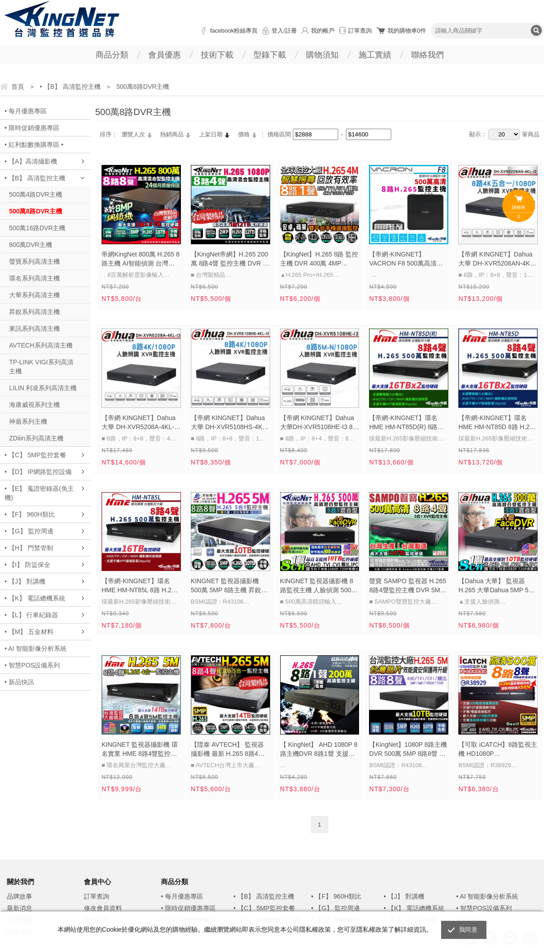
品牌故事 (19, 896)
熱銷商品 (172, 134)
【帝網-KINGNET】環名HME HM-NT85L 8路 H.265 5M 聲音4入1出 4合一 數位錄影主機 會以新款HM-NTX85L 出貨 (140, 586)
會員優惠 (164, 54)
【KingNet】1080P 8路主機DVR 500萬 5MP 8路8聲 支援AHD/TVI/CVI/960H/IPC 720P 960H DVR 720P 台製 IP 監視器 (408, 750)
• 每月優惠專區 (26, 111)
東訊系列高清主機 (34, 328)
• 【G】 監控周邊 (29, 531)
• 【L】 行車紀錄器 (31, 615)
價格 (244, 134)
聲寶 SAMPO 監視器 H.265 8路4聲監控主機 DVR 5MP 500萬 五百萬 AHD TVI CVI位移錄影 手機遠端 (407, 586)
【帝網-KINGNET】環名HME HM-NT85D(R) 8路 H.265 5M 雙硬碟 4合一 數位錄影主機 (406, 423)
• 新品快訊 (19, 682)
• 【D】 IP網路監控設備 (38, 471)
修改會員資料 (103, 908)
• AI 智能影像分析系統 (36, 648)
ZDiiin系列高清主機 (36, 438)
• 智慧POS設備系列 (32, 665)
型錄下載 (269, 54)
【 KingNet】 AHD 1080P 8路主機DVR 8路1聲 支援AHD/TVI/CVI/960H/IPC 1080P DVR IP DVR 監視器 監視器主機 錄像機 (319, 750)
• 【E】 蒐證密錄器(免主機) (39, 493)
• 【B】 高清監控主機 (35, 178)
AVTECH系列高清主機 (41, 345)
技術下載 (217, 54)
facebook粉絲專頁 (233, 30)
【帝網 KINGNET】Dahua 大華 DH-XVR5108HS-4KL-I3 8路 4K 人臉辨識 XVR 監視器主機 (229, 423)
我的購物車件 (407, 30)
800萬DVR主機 (30, 244)
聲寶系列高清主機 (34, 261)
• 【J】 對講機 (25, 581)
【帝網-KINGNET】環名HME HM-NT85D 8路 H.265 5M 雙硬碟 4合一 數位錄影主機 (497, 423)
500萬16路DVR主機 (37, 228)
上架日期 (211, 134)
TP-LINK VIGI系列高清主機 (41, 366)
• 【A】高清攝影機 (31, 161)
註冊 (291, 30)
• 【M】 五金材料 (29, 631)
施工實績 (375, 54)
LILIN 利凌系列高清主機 (43, 388)
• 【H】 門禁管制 (29, 547)
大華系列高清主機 (34, 295)
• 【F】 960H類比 (30, 514)
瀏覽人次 (133, 134)
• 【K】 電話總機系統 (35, 598)
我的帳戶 (323, 30)
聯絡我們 (427, 54)
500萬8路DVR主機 (35, 211)
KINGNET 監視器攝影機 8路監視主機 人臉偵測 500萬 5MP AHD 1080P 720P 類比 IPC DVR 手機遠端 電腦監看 (319, 586)
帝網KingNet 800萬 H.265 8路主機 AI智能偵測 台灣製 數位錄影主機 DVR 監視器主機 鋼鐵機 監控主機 (141, 260)
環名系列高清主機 (34, 278)
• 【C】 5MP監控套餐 (35, 455)
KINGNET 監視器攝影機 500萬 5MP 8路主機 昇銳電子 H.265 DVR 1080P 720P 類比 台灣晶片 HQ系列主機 (229, 586)
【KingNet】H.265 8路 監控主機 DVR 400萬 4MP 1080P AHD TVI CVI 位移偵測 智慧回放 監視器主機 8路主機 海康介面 (319, 260)
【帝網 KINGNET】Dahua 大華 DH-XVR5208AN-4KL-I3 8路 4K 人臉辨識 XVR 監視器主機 (496, 260)
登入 (277, 30)
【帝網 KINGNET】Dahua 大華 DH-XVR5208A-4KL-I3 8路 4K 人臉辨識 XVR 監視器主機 (141, 423)
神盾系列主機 (28, 421)
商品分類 (112, 54)
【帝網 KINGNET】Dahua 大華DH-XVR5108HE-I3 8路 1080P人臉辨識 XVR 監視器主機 (319, 423)
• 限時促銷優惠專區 (32, 127)
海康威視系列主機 (34, 404)
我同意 (468, 929)
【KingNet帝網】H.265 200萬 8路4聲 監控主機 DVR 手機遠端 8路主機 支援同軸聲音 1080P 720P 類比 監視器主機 (230, 260)
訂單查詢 (360, 30)
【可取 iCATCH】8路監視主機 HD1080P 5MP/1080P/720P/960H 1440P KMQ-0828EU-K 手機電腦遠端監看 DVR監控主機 (497, 750)
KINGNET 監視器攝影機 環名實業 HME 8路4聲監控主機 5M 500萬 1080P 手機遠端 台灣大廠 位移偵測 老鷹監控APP (140, 750)
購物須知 (322, 54)
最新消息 (19, 908)
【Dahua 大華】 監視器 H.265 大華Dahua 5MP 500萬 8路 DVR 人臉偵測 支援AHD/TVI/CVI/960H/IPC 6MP (496, 586)
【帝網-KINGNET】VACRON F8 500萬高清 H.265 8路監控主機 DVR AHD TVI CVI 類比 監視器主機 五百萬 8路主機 (408, 260)
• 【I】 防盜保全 (27, 564)
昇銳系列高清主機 (34, 311)
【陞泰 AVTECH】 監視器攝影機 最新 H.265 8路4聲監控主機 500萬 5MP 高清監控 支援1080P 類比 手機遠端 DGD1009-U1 (228, 750)
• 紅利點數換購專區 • (34, 144)
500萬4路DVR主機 (35, 194)
